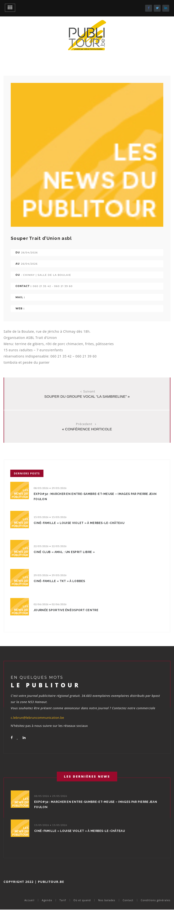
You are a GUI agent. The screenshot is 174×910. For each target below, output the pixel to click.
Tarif (62, 900)
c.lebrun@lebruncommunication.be (37, 717)
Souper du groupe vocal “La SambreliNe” (85, 396)
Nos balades (106, 900)
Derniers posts (27, 473)
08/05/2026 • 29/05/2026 (50, 488)
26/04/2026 (29, 252)
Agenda (47, 900)
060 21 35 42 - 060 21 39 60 (53, 286)
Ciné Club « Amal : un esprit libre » (64, 552)
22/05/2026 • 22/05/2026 (50, 546)
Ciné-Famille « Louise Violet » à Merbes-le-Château (79, 523)
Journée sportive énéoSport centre (66, 610)
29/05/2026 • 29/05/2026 (50, 575)
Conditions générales (155, 900)
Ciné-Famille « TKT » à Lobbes (59, 581)
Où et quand (82, 900)
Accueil (29, 900)
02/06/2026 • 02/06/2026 (50, 604)
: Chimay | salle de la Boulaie (46, 275)
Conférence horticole (88, 429)
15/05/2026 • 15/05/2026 (50, 517)
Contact (128, 900)
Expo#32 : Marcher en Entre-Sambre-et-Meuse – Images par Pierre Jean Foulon (95, 496)
